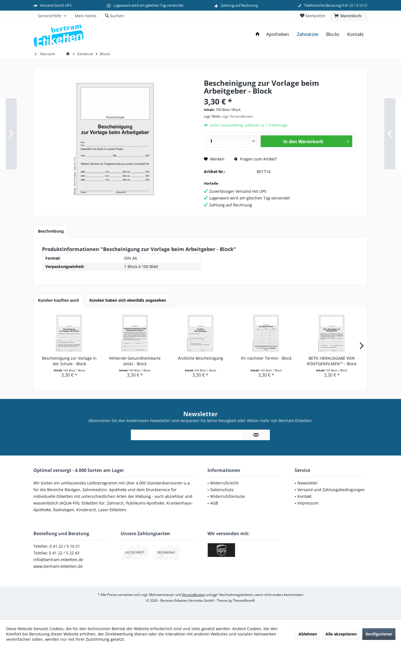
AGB (214, 503)
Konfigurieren (379, 634)
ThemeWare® (244, 600)
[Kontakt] (355, 34)
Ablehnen (308, 634)
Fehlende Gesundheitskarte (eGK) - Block (135, 360)
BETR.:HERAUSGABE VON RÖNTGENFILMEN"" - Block (331, 360)
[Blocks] (332, 34)
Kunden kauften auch (58, 300)
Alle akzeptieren (341, 634)
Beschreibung (51, 231)
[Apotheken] (277, 34)
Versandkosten (193, 594)
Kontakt (304, 496)
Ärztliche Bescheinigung (200, 358)
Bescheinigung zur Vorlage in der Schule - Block (69, 360)
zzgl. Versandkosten (237, 116)
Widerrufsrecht (224, 483)
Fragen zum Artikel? (255, 159)
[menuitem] (348, 16)
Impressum (308, 503)
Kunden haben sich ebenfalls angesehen (127, 300)
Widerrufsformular (227, 496)
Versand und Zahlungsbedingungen (331, 489)
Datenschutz (222, 489)
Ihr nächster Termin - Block (266, 358)
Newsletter (307, 483)
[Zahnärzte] (307, 34)
